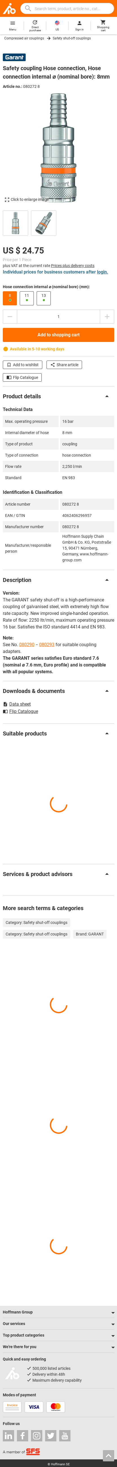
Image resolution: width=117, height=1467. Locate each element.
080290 (26, 644)
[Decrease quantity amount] (10, 317)
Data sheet (17, 704)
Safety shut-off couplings (72, 38)
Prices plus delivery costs (72, 265)
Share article (64, 364)
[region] (58, 222)
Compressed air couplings (24, 38)
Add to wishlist (22, 364)
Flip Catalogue (22, 377)
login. (102, 272)
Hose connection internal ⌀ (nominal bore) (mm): (46, 286)
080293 (46, 644)
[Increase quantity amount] (107, 317)
